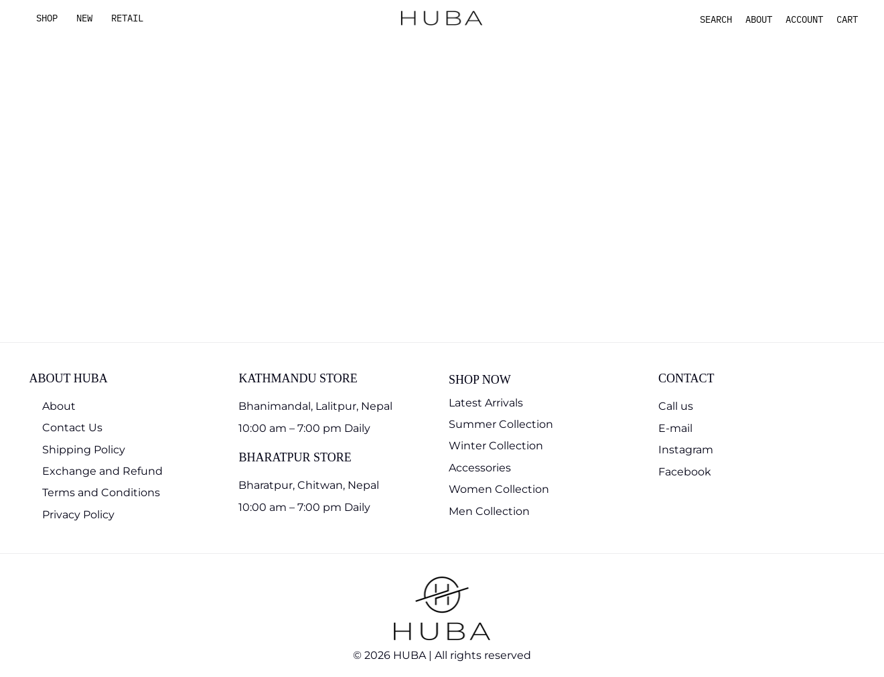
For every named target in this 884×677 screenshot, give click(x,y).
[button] (716, 19)
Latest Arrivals (486, 402)
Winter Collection (496, 445)
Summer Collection (501, 424)
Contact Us (72, 427)
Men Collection (489, 511)
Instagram (685, 449)
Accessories (480, 467)
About (59, 406)
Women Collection (499, 489)
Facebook (684, 471)
